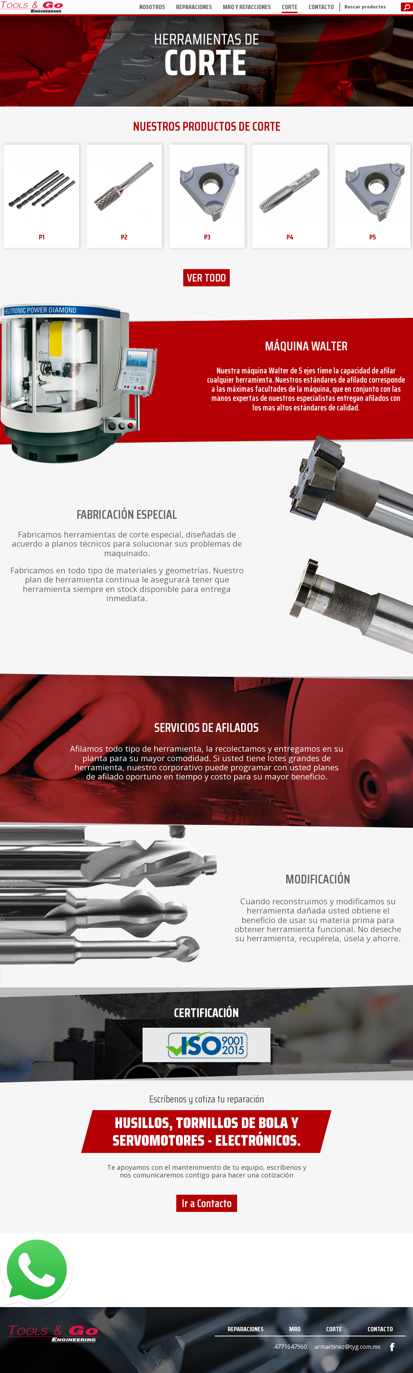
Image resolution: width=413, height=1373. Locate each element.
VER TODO (206, 277)
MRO (294, 1329)
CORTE (290, 7)
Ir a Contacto (207, 1203)
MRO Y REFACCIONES (247, 7)
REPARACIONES (194, 7)
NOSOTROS (152, 7)
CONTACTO (321, 7)
